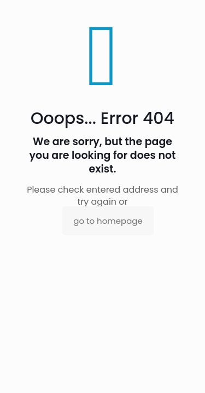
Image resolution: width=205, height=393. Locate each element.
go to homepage (107, 221)
